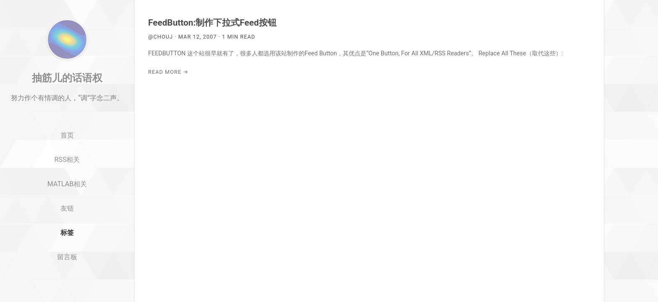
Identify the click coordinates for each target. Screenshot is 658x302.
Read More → (168, 72)
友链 (67, 233)
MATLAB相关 (67, 208)
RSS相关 (67, 184)
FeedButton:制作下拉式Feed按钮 (212, 23)
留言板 (67, 281)
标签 (67, 257)
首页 (67, 160)
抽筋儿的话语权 (67, 102)
